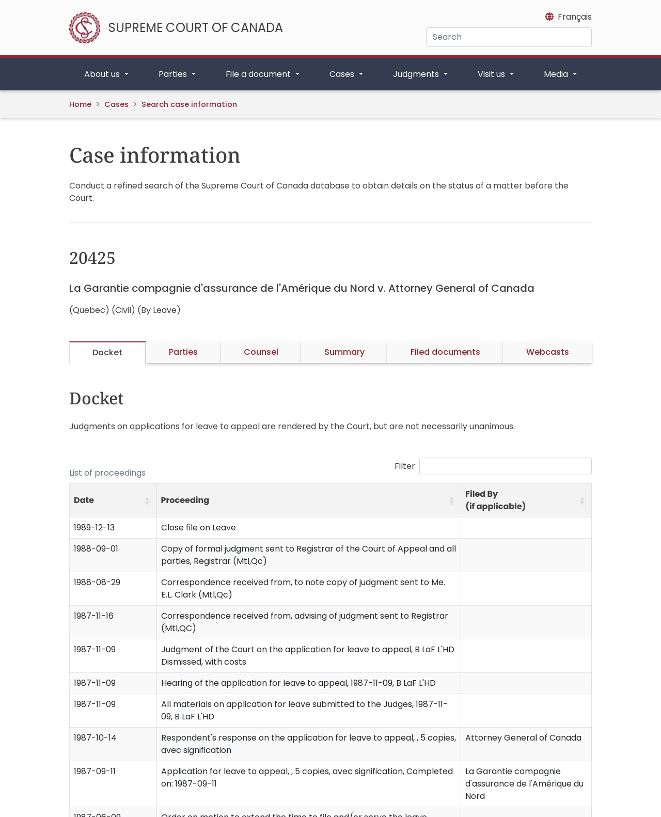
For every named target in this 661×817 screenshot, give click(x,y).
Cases (116, 104)
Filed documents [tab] (445, 352)
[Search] (509, 37)
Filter (405, 466)
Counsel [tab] (261, 352)
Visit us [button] (492, 74)
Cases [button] (342, 74)
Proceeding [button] (185, 500)
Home (80, 104)
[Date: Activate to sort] (113, 500)
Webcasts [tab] (547, 352)
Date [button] (84, 500)
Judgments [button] (417, 74)
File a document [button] (259, 74)
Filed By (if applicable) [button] (495, 500)
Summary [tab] (344, 352)
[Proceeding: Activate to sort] (308, 500)
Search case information (189, 104)
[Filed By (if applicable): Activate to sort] (526, 500)
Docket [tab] (107, 352)
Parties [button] (174, 74)
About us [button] (103, 74)
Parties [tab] (183, 352)
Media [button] (557, 74)
